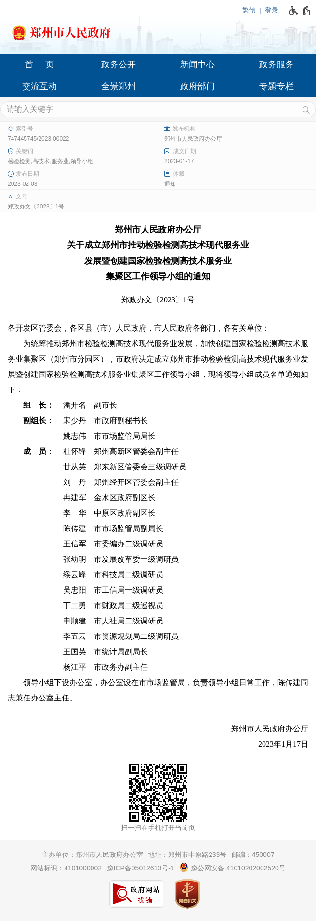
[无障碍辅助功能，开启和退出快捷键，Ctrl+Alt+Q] (300, 10)
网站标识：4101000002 (66, 868)
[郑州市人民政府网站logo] (158, 30)
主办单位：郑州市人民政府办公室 (92, 854)
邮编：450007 (253, 854)
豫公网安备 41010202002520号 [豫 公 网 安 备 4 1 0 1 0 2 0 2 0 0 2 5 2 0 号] (232, 867)
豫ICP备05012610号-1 (140, 868)
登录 (271, 10)
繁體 (249, 10)
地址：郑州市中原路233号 (187, 854)
